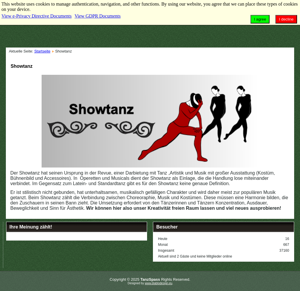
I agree (260, 19)
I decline (286, 19)
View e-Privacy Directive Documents (36, 15)
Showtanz (22, 66)
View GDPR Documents (97, 15)
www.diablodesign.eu (158, 283)
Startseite (42, 51)
